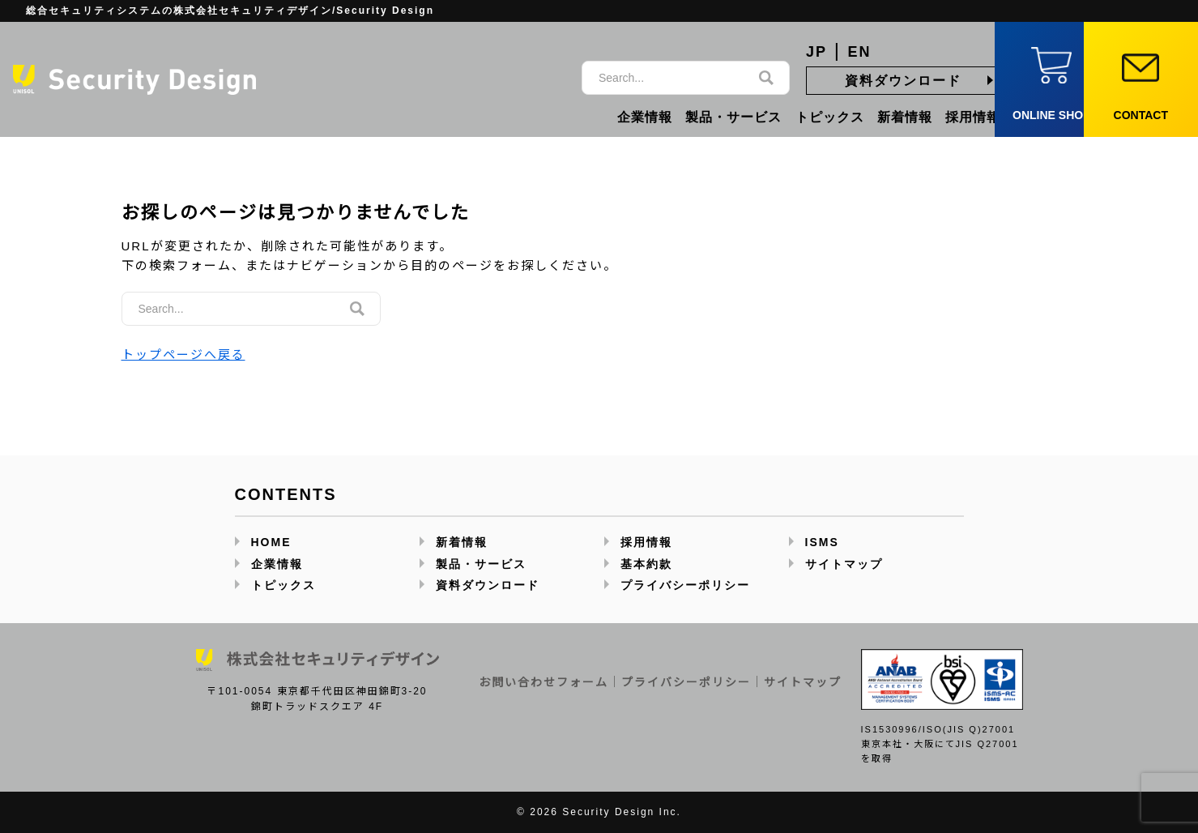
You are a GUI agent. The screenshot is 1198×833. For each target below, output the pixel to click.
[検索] (766, 78)
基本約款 (646, 563)
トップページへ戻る (183, 354)
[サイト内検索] (669, 77)
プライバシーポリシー (685, 585)
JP (816, 52)
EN (860, 52)
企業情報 (644, 117)
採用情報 (972, 117)
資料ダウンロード (903, 81)
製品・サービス (733, 117)
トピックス (829, 117)
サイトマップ (844, 563)
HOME (271, 542)
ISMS (822, 542)
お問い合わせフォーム (543, 682)
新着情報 (904, 117)
